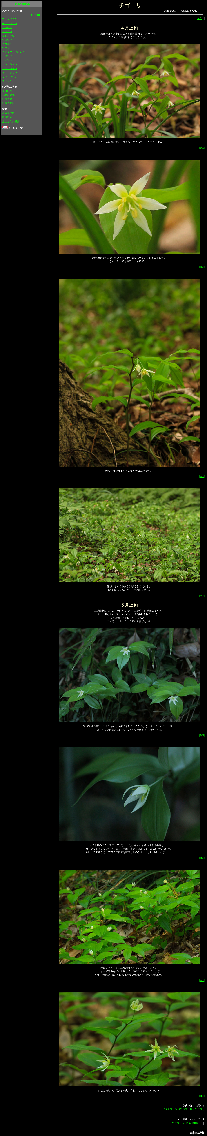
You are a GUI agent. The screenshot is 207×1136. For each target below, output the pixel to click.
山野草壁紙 (8, 113)
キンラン (7, 31)
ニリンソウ (8, 56)
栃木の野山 (8, 103)
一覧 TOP (34, 15)
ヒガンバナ (8, 60)
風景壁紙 (7, 117)
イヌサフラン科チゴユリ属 (177, 1109)
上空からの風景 (11, 121)
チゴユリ (200, 1109)
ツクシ (6, 48)
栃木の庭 (7, 99)
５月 (199, 18)
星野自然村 (8, 91)
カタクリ (7, 27)
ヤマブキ (7, 80)
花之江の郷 (8, 95)
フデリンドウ (9, 68)
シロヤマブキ (9, 39)
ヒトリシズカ (9, 64)
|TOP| (202, 147)
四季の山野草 (22, 4)
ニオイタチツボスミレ (14, 52)
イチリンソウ (9, 23)
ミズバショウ (9, 72)
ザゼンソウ (8, 35)
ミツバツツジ (9, 76)
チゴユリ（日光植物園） (185, 1123)
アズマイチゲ (9, 19)
